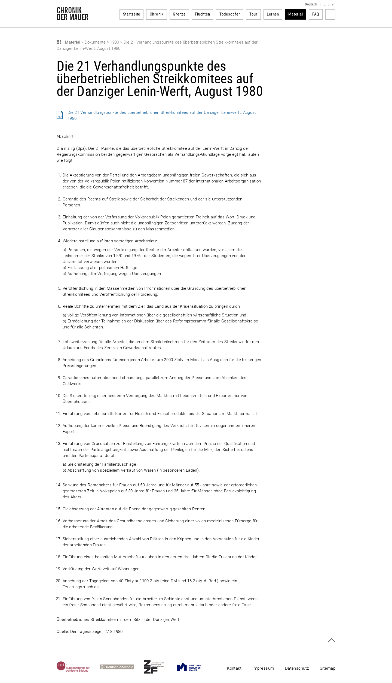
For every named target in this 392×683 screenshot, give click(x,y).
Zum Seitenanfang (331, 640)
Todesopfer (229, 14)
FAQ (315, 14)
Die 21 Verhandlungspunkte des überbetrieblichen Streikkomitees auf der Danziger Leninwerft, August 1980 (162, 115)
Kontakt (234, 668)
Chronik (157, 14)
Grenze (179, 14)
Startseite (131, 14)
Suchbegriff (330, 14)
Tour (253, 14)
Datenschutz (297, 668)
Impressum (263, 668)
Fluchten (202, 14)
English (329, 4)
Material (295, 14)
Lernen (273, 14)
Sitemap (327, 668)
